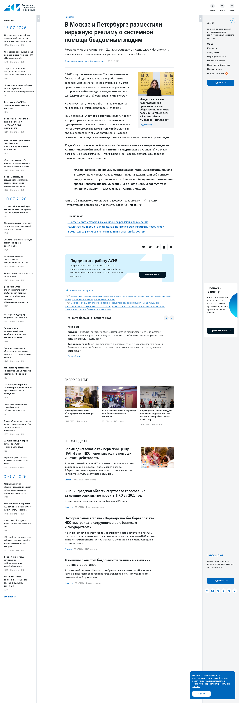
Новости (69, 17)
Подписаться (220, 82)
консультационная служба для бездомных (128, 296)
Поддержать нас (215, 73)
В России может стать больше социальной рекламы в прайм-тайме (109, 221)
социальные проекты (104, 299)
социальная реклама (82, 299)
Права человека (93, 583)
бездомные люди (79, 296)
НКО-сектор (81, 421)
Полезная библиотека (218, 65)
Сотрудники (213, 52)
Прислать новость (216, 60)
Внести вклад (152, 274)
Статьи (68, 479)
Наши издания (214, 69)
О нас (210, 44)
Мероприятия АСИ (216, 56)
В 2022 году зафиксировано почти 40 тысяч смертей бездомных (107, 231)
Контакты (212, 48)
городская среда (97, 296)
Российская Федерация (81, 290)
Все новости (10, 596)
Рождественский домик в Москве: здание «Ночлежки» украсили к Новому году (116, 226)
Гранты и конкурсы (95, 507)
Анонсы (68, 549)
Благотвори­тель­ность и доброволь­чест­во (85, 61)
